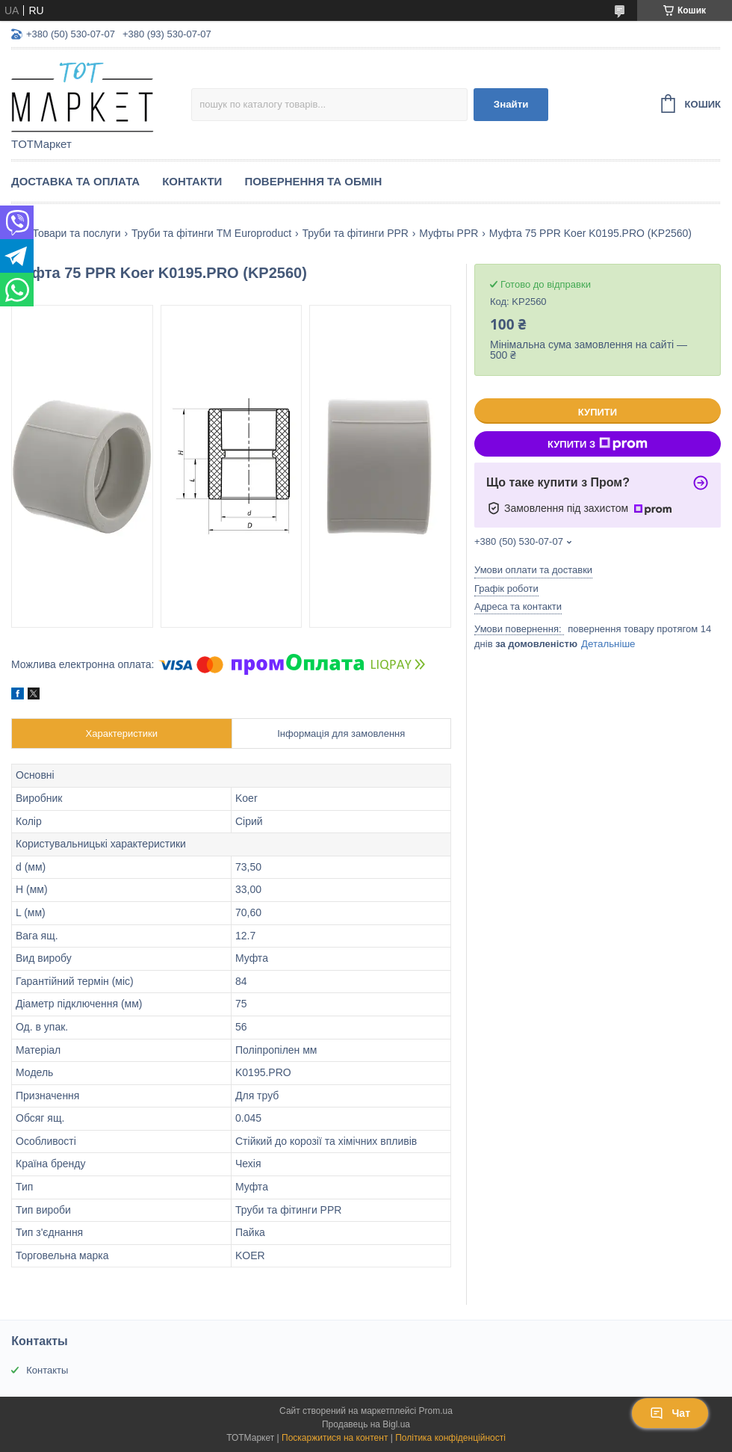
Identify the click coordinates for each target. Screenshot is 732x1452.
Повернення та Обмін (313, 181)
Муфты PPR (448, 233)
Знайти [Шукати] (511, 104)
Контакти (192, 181)
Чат (670, 1413)
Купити (597, 412)
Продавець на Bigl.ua (366, 1424)
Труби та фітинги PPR (356, 233)
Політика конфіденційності (450, 1438)
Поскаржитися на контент (335, 1438)
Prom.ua (436, 1411)
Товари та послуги (76, 233)
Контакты (47, 1370)
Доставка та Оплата (75, 181)
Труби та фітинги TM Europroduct (211, 233)
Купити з (598, 444)
